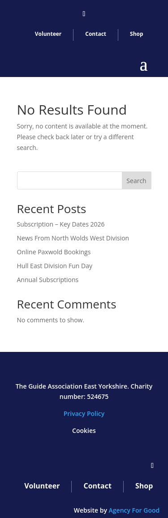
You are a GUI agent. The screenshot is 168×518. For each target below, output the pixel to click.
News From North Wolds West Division (73, 238)
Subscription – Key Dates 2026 (61, 224)
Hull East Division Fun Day (55, 265)
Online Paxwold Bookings (54, 252)
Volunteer (48, 34)
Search (136, 180)
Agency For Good (134, 510)
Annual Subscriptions (48, 279)
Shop (136, 34)
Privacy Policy (84, 413)
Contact (95, 34)
